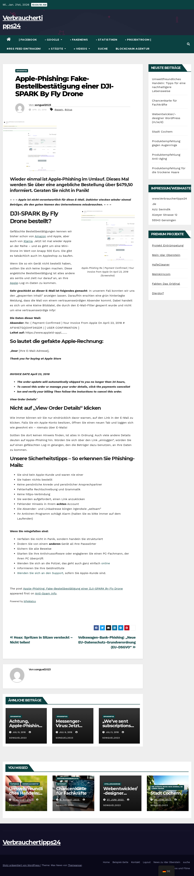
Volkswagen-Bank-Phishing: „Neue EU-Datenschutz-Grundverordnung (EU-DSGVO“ (107, 642)
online (105, 563)
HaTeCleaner (161, 264)
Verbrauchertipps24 (31, 842)
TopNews (14, 784)
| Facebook (28, 39)
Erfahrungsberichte (67, 778)
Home (106, 862)
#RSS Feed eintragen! (24, 48)
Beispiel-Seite (120, 862)
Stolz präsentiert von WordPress (21, 865)
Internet (61, 784)
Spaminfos (21, 71)
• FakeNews (79, 39)
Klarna (28, 241)
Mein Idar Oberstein (166, 255)
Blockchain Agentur (133, 48)
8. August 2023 (70, 799)
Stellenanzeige (112, 784)
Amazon (40, 236)
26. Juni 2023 (163, 799)
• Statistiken (106, 39)
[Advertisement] (75, 615)
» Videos (82, 48)
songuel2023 (43, 105)
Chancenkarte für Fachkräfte (71, 791)
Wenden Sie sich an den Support (40, 573)
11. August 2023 (23, 799)
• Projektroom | (138, 39)
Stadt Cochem (162, 131)
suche (103, 48)
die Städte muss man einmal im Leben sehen (167, 787)
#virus (68, 109)
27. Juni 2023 (116, 799)
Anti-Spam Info (46, 593)
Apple (14, 283)
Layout (147, 862)
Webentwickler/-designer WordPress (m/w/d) (166, 118)
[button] (188, 44)
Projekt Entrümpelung (168, 245)
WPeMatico (30, 601)
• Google (53, 39)
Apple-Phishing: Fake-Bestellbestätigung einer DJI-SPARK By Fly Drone (64, 86)
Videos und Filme (180, 868)
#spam (59, 109)
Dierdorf (158, 293)
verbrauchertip (30, 784)
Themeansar (75, 865)
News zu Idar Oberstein (167, 862)
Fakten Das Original (166, 283)
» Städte (57, 48)
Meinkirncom (161, 274)
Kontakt (135, 862)
